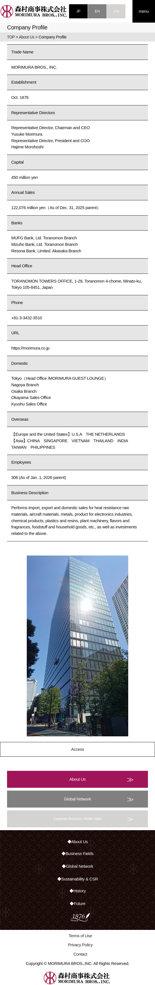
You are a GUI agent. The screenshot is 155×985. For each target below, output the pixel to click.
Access (77, 749)
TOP (11, 37)
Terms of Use (80, 936)
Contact (80, 954)
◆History (77, 891)
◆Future (77, 903)
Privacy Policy (80, 945)
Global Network (99, 799)
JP (78, 11)
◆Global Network (77, 866)
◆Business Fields (77, 853)
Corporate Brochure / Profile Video (93, 818)
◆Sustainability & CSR (77, 879)
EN (97, 11)
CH (116, 11)
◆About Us (77, 841)
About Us (26, 37)
